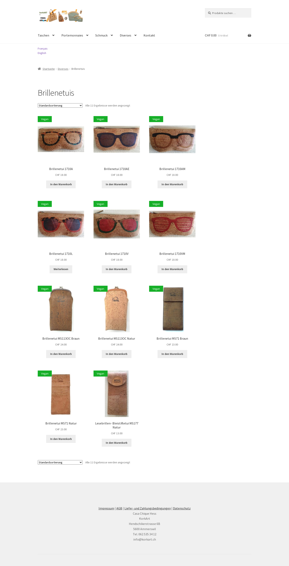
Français (43, 48)
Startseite (49, 69)
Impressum (106, 508)
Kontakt (149, 35)
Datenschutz (182, 508)
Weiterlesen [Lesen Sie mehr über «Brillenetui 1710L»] (61, 269)
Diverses (125, 35)
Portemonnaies (72, 35)
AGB (119, 508)
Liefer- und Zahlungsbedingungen (147, 508)
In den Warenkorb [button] (61, 184)
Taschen (43, 35)
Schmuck (101, 35)
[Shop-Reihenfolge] (60, 105)
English (42, 53)
